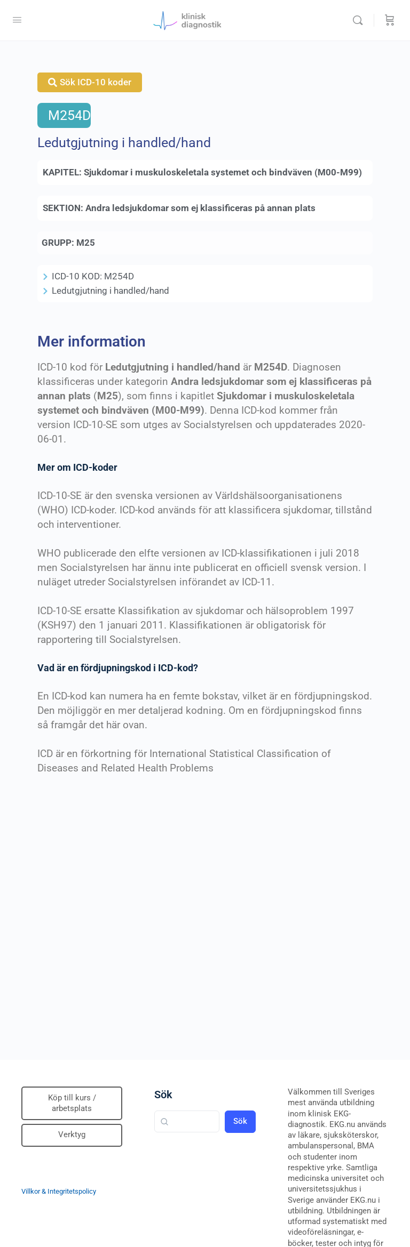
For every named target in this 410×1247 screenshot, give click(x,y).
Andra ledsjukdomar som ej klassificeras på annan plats (200, 208)
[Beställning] (390, 20)
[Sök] (360, 20)
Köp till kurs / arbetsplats (72, 1103)
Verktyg (71, 1134)
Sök (163, 1094)
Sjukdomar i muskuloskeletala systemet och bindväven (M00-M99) (223, 172)
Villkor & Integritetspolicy (58, 1191)
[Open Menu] (17, 20)
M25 (85, 242)
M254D (69, 115)
